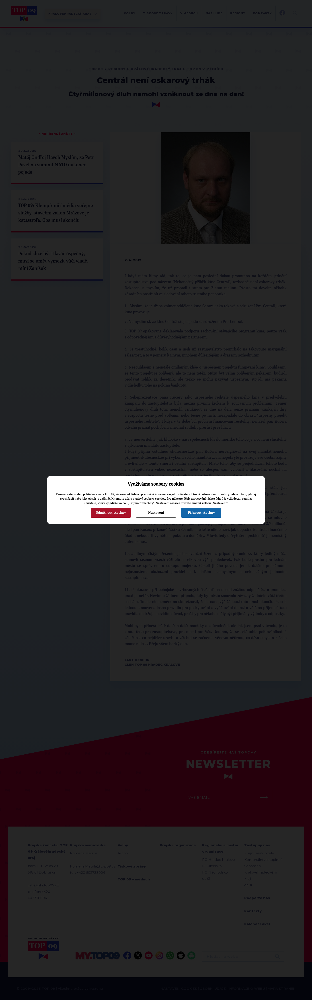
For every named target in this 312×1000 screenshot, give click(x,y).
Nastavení (156, 512)
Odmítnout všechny (111, 512)
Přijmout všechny (201, 512)
